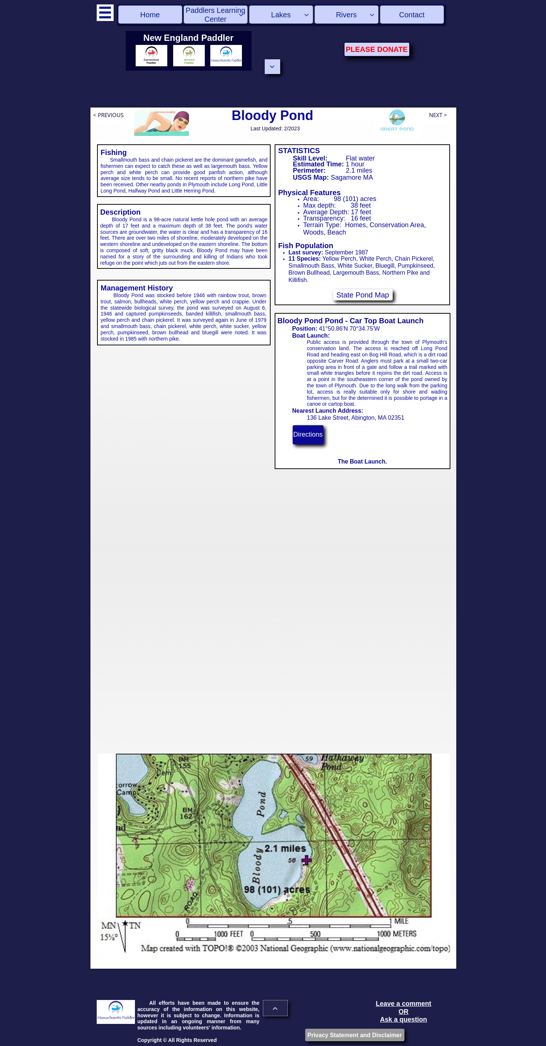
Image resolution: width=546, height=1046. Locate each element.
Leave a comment (403, 1003)
